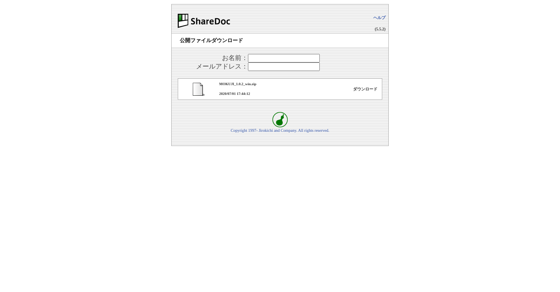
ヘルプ (379, 17)
